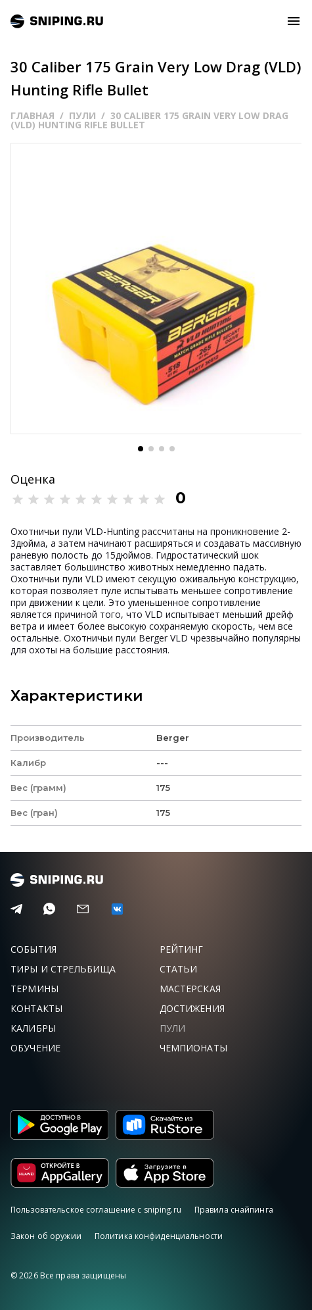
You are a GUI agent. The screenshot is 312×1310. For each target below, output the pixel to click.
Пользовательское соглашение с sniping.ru (96, 1209)
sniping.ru (57, 21)
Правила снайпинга (233, 1209)
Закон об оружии (46, 1236)
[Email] (83, 909)
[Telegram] (16, 909)
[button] (140, 448)
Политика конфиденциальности (159, 1236)
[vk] (117, 909)
